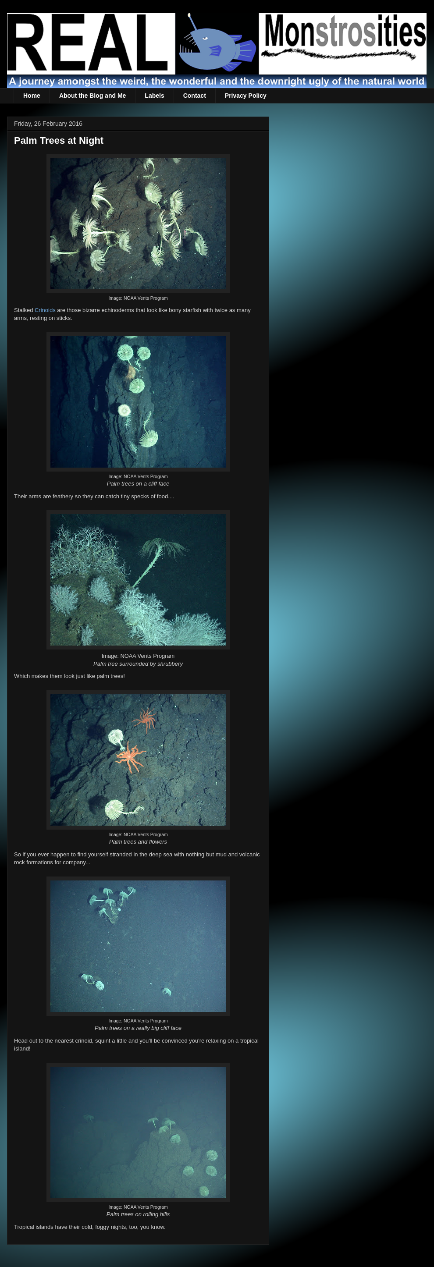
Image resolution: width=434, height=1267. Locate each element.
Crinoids (45, 310)
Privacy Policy (246, 95)
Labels (154, 95)
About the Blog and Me (92, 95)
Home (31, 95)
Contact (194, 95)
